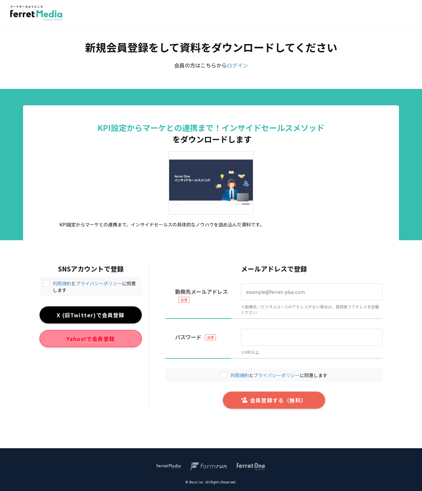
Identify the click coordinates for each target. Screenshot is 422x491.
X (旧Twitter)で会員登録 (90, 315)
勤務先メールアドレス (201, 292)
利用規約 (62, 283)
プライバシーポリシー (99, 283)
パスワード (188, 337)
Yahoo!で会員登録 (91, 339)
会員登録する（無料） (274, 400)
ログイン (237, 65)
